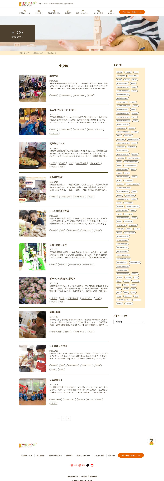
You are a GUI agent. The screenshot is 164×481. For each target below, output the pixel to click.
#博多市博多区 (130, 236)
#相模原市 (120, 169)
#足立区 (137, 94)
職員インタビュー (82, 12)
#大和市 (135, 173)
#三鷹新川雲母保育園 (132, 113)
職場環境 (68, 12)
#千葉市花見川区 (122, 247)
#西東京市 (134, 135)
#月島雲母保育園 (122, 76)
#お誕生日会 (120, 333)
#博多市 (119, 236)
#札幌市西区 (120, 199)
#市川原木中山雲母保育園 (124, 285)
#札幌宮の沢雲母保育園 (124, 210)
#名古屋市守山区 (132, 214)
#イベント (120, 311)
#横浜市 (129, 143)
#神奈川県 (120, 143)
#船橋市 (130, 251)
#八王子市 (135, 106)
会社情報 (84, 473)
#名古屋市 (120, 214)
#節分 (128, 311)
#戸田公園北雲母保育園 (124, 191)
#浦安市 (128, 255)
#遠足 (130, 329)
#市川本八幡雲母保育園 (124, 281)
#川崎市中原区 (121, 158)
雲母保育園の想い (54, 12)
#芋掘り (135, 326)
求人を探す (39, 12)
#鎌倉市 (135, 184)
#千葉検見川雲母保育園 (124, 262)
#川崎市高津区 (133, 158)
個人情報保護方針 (72, 473)
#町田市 (119, 117)
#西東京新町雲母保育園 (124, 139)
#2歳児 (127, 322)
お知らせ (111, 12)
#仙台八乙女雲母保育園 (124, 229)
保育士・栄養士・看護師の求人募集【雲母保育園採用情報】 (46, 3)
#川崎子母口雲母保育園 (124, 165)
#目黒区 (135, 87)
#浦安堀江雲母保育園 (123, 300)
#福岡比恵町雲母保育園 (124, 240)
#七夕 (130, 333)
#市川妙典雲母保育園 (123, 273)
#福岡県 (135, 232)
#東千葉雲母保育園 (122, 259)
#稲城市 (119, 132)
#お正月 (136, 311)
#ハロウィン (120, 329)
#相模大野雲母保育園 (123, 173)
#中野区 (137, 91)
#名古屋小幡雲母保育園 (124, 217)
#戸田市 (128, 188)
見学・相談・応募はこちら (132, 12)
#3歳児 (135, 322)
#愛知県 (137, 210)
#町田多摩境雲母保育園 (132, 117)
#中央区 (119, 83)
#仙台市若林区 (130, 221)
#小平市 (137, 124)
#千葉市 (119, 244)
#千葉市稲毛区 (130, 244)
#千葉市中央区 (135, 247)
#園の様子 (130, 72)
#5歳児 (127, 326)
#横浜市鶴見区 (121, 147)
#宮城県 (137, 217)
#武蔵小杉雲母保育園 (123, 161)
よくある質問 (98, 12)
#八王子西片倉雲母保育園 (124, 109)
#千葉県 (137, 240)
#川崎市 (137, 154)
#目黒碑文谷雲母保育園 (124, 91)
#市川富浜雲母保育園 (123, 277)
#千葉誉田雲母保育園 (123, 270)
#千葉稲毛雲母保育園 (123, 266)
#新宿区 (133, 79)
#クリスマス (129, 314)
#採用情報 (120, 72)
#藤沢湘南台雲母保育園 (132, 180)
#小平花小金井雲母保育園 (124, 128)
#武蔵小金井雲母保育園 (124, 124)
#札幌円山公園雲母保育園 (124, 206)
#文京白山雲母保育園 (123, 87)
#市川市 (119, 255)
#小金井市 (120, 120)
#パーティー (120, 337)
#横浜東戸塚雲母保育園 (124, 154)
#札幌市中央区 (130, 195)
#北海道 (137, 191)
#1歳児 (119, 322)
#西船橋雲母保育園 (122, 292)
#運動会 (119, 318)
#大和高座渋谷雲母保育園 (124, 176)
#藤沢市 (119, 180)
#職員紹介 (120, 307)
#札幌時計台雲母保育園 (124, 203)
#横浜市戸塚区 (133, 147)
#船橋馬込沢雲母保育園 (124, 296)
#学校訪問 (130, 307)
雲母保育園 (95, 473)
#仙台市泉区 (120, 225)
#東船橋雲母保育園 (122, 288)
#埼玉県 (119, 188)
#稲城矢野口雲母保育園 (132, 132)
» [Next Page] (68, 418)
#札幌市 (119, 195)
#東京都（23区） (122, 79)
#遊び (138, 314)
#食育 (138, 72)
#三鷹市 (119, 113)
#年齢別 (128, 318)
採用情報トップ (24, 12)
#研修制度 (131, 337)
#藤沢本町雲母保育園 (123, 184)
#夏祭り (119, 314)
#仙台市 (119, 221)
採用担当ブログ (38, 53)
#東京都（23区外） (122, 106)
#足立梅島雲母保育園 (123, 102)
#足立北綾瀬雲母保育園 (124, 98)
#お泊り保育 (120, 341)
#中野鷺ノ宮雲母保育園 (124, 94)
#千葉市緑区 (120, 251)
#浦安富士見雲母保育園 (124, 303)
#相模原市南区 (131, 169)
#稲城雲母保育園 (122, 135)
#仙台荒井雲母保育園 (123, 232)
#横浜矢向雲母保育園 (123, 150)
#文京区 (128, 83)
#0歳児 (136, 318)
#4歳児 (119, 326)
